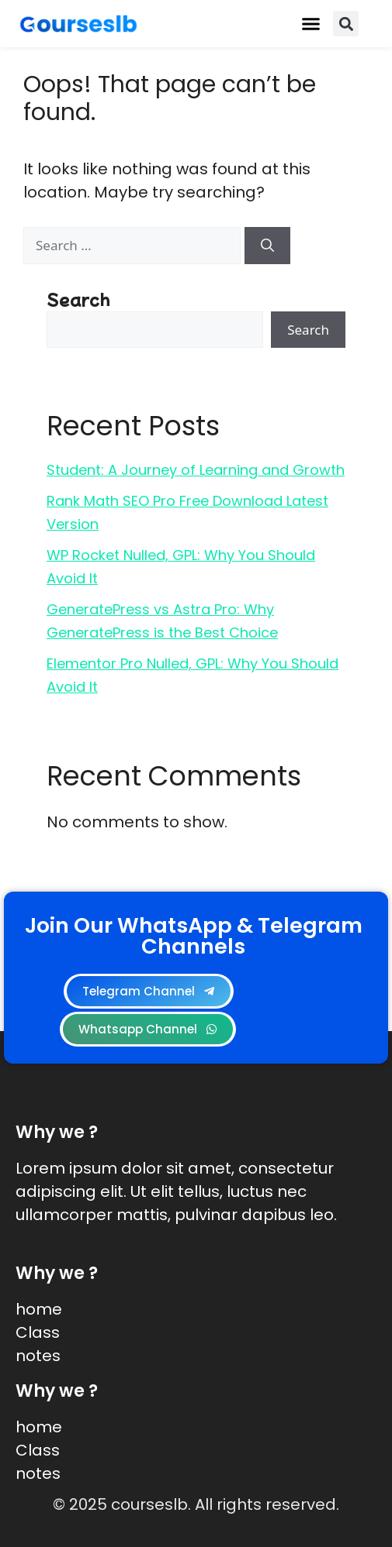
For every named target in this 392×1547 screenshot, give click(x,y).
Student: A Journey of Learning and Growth (196, 470)
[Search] (267, 245)
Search (78, 298)
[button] (311, 24)
